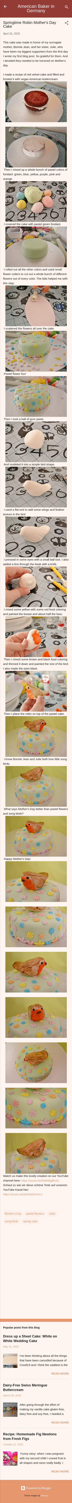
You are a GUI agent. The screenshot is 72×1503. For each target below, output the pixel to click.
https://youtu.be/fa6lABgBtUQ (40, 1180)
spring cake (30, 1221)
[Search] (66, 8)
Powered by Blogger (36, 1488)
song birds (11, 1221)
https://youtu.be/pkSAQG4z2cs (22, 1194)
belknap (44, 1495)
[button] (66, 24)
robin (52, 1213)
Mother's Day (13, 1213)
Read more (60, 1373)
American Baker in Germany (36, 8)
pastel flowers (35, 1213)
